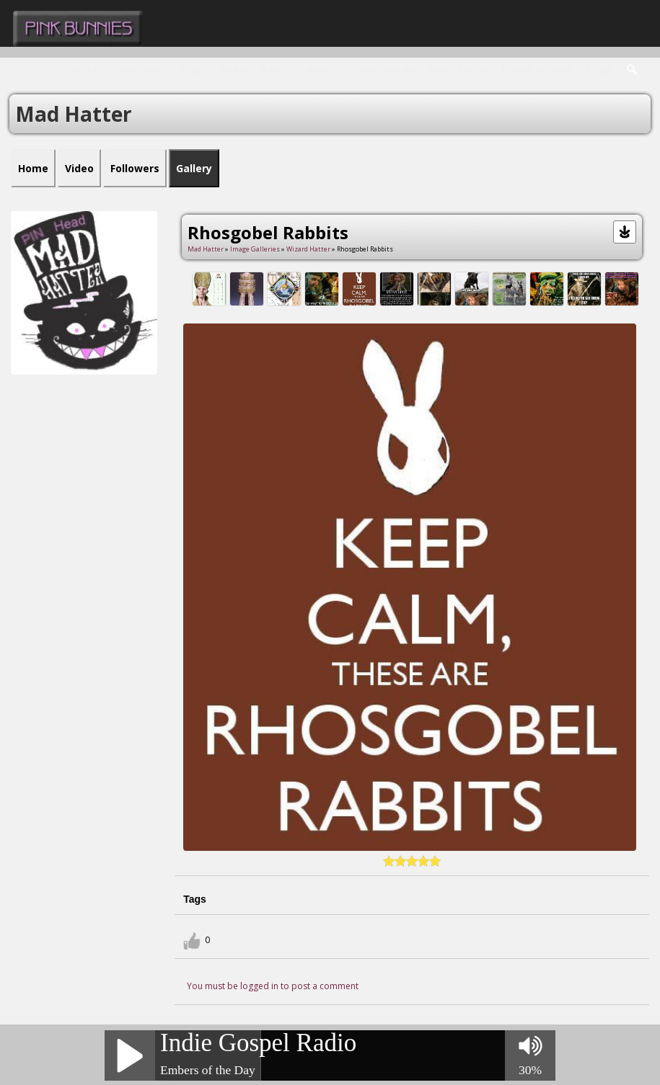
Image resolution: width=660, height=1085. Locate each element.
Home (85, 69)
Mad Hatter (206, 249)
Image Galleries (255, 249)
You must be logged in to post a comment (272, 986)
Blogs (193, 69)
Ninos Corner (458, 69)
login (600, 69)
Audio (232, 69)
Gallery (314, 69)
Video (272, 69)
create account (538, 69)
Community (140, 69)
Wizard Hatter (308, 249)
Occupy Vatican (378, 69)
